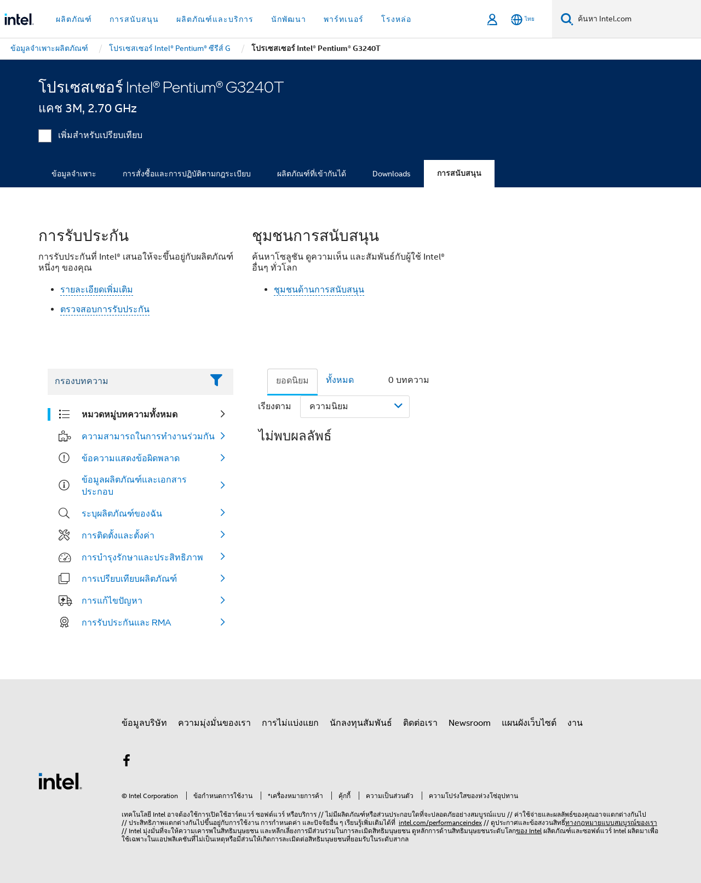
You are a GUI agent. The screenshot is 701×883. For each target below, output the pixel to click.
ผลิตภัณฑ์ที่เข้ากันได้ (311, 174)
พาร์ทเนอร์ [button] (344, 19)
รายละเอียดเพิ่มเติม (96, 289)
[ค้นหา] (567, 19)
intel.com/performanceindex (440, 822)
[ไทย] (522, 19)
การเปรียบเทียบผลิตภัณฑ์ (129, 578)
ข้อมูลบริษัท (144, 723)
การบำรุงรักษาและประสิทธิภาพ (142, 557)
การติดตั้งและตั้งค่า (118, 535)
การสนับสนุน (459, 173)
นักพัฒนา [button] (288, 19)
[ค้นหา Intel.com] (637, 19)
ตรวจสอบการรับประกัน (105, 309)
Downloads (391, 174)
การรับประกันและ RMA (126, 622)
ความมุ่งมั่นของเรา (214, 723)
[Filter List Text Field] (125, 382)
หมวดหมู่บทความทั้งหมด (129, 414)
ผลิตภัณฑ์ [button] (74, 19)
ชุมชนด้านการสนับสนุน (319, 289)
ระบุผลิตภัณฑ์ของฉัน (122, 513)
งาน (575, 723)
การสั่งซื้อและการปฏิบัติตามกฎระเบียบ (187, 174)
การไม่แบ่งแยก (290, 723)
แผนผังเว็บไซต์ (529, 723)
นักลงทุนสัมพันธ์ (361, 723)
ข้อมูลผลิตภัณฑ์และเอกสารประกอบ (134, 485)
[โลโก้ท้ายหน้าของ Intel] (60, 780)
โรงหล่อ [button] (396, 19)
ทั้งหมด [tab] (340, 380)
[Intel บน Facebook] (126, 762)
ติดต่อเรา (420, 723)
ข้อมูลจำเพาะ (73, 174)
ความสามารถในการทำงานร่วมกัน (148, 436)
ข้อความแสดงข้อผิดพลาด (131, 457)
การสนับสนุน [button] (134, 19)
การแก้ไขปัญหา (112, 600)
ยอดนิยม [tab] (292, 380)
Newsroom (470, 723)
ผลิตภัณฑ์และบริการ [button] (215, 19)
